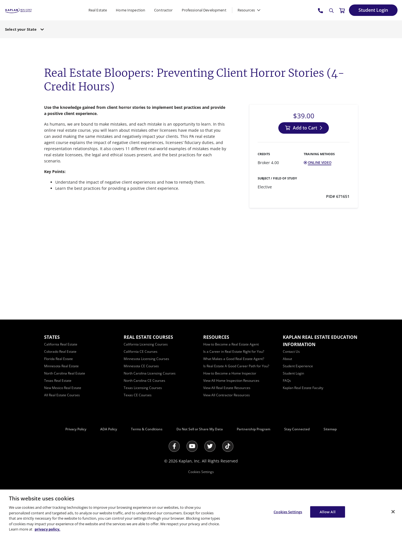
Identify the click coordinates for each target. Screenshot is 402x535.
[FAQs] (287, 380)
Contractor (163, 10)
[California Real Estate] (60, 344)
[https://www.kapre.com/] (18, 10)
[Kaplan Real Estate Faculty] (303, 387)
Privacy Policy (75, 429)
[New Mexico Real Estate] (62, 387)
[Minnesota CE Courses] (141, 366)
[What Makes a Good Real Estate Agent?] (233, 358)
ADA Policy (108, 429)
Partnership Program (253, 429)
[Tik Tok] (227, 446)
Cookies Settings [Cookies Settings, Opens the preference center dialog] (288, 511)
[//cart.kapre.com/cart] (342, 10)
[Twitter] (210, 446)
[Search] (331, 10)
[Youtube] (192, 446)
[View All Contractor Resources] (226, 395)
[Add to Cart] (303, 128)
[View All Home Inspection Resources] (231, 380)
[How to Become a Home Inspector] (229, 373)
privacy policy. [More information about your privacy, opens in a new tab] (47, 529)
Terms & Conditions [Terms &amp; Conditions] (146, 429)
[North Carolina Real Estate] (64, 373)
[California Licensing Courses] (146, 344)
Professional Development (204, 10)
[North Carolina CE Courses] (144, 380)
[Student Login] (373, 10)
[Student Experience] (298, 366)
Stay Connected (297, 429)
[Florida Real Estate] (58, 358)
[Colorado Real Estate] (60, 351)
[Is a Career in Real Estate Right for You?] (233, 351)
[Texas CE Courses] (138, 395)
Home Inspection (130, 10)
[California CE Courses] (140, 351)
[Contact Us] (291, 351)
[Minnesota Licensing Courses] (146, 358)
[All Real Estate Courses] (62, 395)
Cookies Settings (201, 471)
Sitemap (330, 429)
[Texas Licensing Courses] (143, 387)
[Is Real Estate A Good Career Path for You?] (236, 366)
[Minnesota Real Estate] (61, 366)
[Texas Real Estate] (57, 380)
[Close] (393, 511)
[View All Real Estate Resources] (226, 387)
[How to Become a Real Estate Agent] (231, 344)
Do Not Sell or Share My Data (199, 429)
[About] (287, 358)
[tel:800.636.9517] (321, 10)
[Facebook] (174, 446)
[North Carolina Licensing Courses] (150, 373)
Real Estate (97, 10)
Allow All (328, 511)
